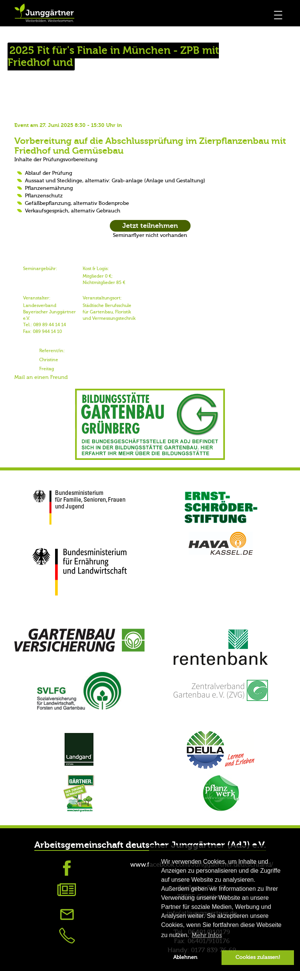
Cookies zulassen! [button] (257, 957)
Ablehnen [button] (185, 957)
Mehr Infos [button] (207, 935)
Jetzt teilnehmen (150, 226)
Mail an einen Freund (41, 377)
